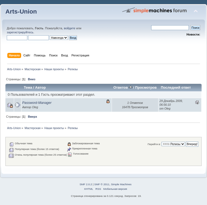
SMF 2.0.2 (86, 184)
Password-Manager (36, 103)
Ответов (122, 87)
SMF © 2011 (101, 184)
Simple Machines (121, 184)
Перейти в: (154, 144)
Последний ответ (176, 87)
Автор (40, 87)
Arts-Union (21, 11)
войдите (69, 28)
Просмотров (146, 87)
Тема (28, 87)
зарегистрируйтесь (20, 32)
